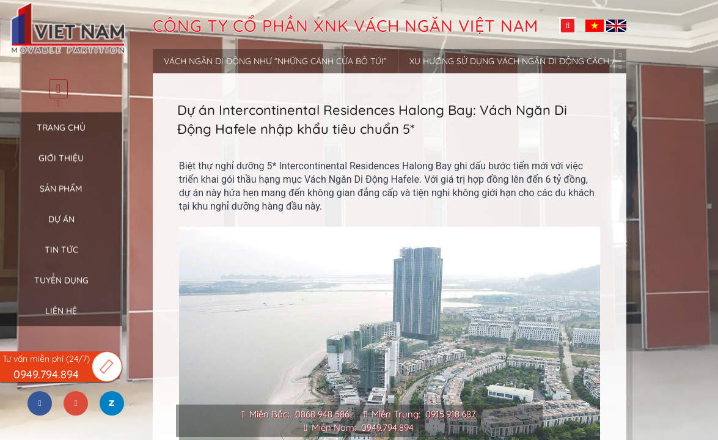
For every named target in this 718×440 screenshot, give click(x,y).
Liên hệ (61, 319)
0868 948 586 (322, 414)
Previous (620, 54)
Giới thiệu (61, 166)
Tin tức (61, 258)
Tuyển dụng (61, 289)
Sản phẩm (61, 197)
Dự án (61, 227)
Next (620, 67)
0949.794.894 (387, 427)
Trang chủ (61, 136)
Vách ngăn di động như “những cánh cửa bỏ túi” (275, 61)
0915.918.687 (450, 414)
